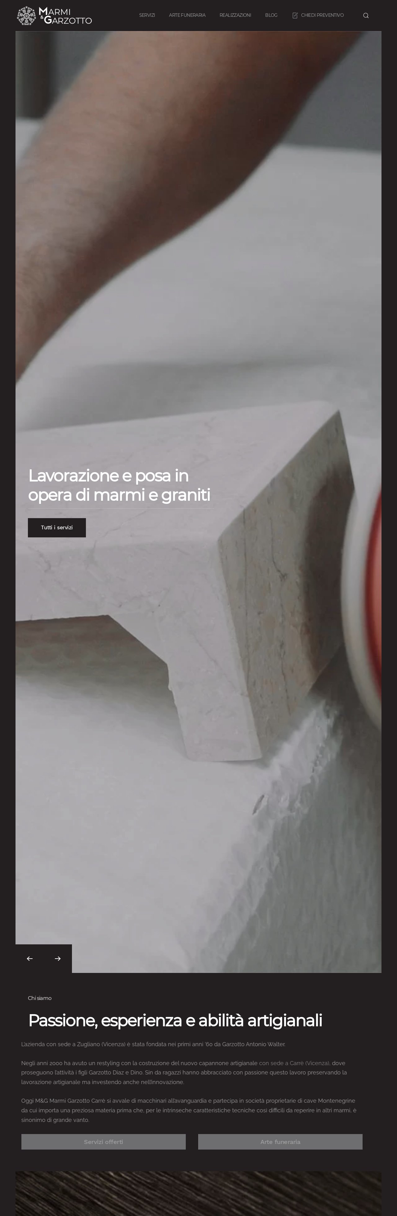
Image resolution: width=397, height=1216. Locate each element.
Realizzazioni (235, 15)
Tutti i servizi (57, 528)
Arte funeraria (187, 15)
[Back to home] (55, 15)
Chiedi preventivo (318, 15)
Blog (271, 15)
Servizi (147, 15)
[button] (366, 15)
